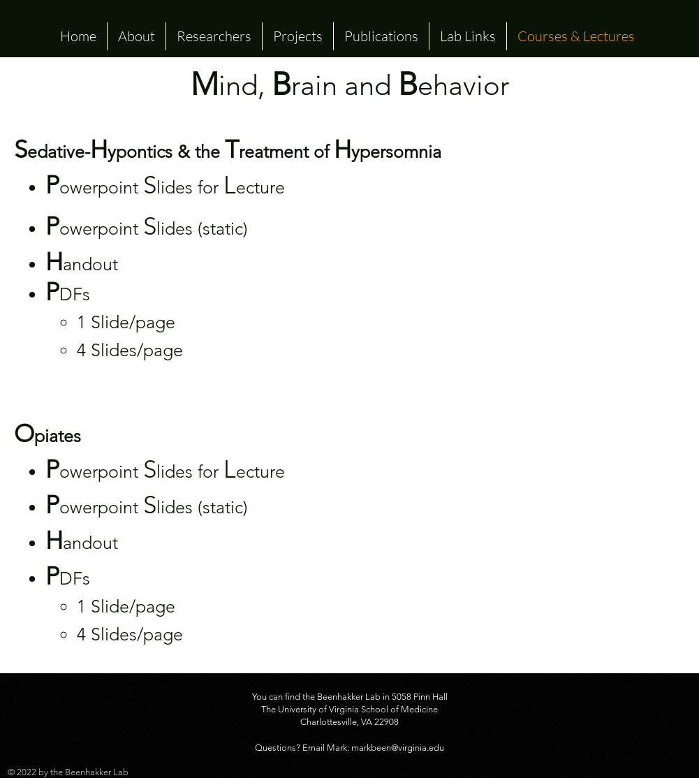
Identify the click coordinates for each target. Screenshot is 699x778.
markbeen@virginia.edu (397, 747)
